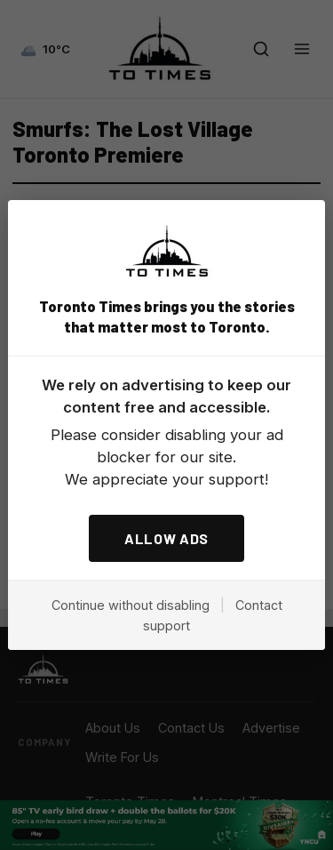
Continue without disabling (131, 605)
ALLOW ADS (166, 538)
